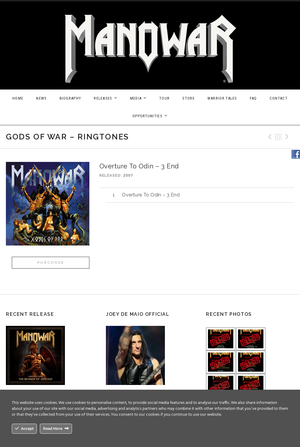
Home (17, 98)
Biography (70, 98)
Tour (164, 98)
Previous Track (269, 137)
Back (278, 137)
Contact (279, 98)
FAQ (253, 98)
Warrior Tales (222, 98)
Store (188, 98)
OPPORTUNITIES (152, 116)
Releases (108, 98)
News (41, 98)
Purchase (50, 262)
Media (141, 98)
